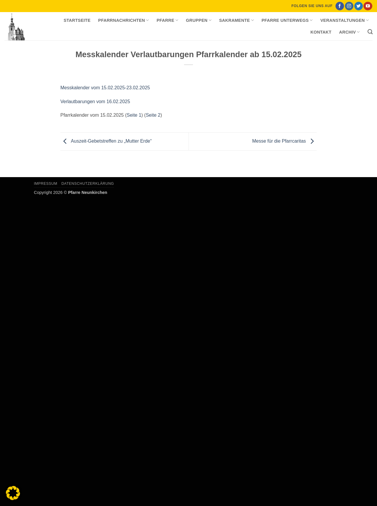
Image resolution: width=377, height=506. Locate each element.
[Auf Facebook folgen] (339, 6)
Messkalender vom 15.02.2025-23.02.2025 (105, 87)
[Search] (370, 32)
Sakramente (236, 20)
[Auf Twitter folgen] (358, 6)
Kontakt (320, 32)
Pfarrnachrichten (123, 20)
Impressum (45, 184)
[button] (13, 493)
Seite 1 (134, 115)
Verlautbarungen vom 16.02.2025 (95, 101)
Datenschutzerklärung (87, 184)
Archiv (349, 32)
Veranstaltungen (344, 20)
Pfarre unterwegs (287, 20)
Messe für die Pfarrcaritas (284, 141)
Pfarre (167, 20)
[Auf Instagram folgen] (349, 6)
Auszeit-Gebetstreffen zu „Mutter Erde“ (106, 141)
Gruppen (198, 20)
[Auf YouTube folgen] (367, 6)
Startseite (77, 20)
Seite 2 (153, 115)
